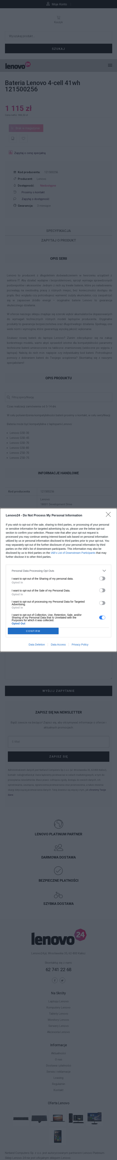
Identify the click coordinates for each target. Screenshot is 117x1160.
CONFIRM (33, 631)
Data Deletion (37, 644)
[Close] (109, 515)
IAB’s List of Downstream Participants (73, 552)
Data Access (58, 644)
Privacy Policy (80, 644)
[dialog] (58, 580)
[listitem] (58, 571)
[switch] (102, 578)
